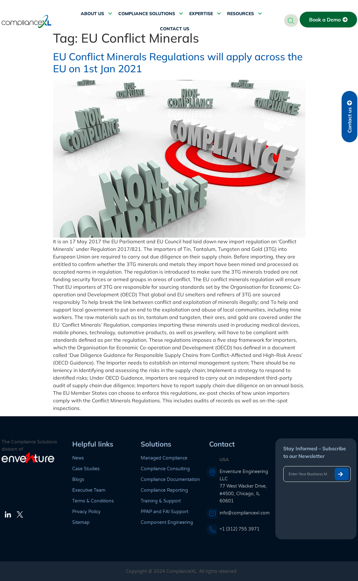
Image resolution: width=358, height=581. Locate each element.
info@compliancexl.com (245, 513)
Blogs (78, 479)
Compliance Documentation (170, 479)
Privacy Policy (86, 511)
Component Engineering (167, 522)
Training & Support (161, 501)
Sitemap (81, 522)
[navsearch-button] (291, 20)
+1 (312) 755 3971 (240, 529)
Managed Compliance (164, 458)
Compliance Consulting (165, 468)
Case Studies (86, 468)
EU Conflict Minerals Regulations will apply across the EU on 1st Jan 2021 (177, 62)
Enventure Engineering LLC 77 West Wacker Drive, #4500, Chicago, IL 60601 (244, 486)
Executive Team (88, 490)
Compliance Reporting (164, 490)
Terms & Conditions (93, 501)
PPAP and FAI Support (164, 511)
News (78, 458)
